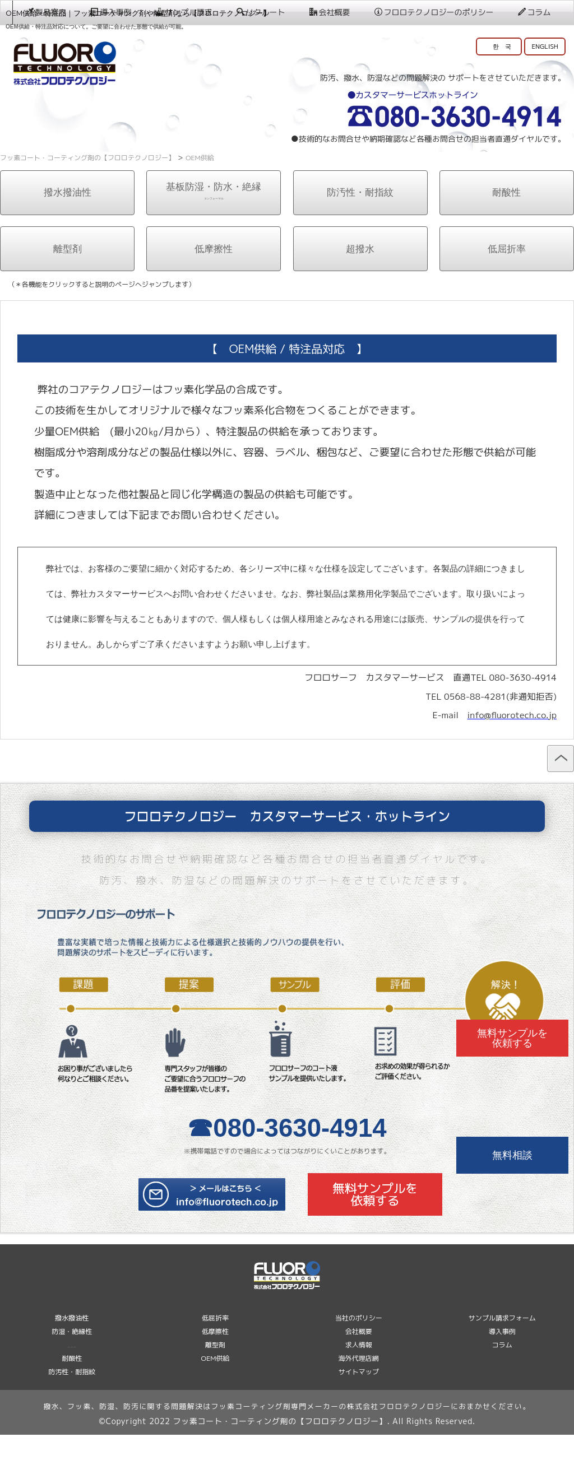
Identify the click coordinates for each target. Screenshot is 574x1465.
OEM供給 (215, 1388)
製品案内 (45, 163)
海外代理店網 (359, 1388)
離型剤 (67, 278)
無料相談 (512, 1155)
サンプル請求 (183, 163)
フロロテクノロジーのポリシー (433, 163)
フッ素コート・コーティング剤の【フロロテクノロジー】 (280, 1451)
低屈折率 (507, 278)
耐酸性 (506, 222)
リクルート (260, 163)
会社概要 (329, 163)
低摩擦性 (214, 278)
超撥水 (360, 278)
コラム (533, 163)
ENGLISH (544, 45)
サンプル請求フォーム (502, 1348)
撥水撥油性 (67, 222)
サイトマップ (359, 1402)
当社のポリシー (358, 1348)
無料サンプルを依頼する (512, 1038)
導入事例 (110, 163)
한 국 (502, 45)
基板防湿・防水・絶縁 (214, 221)
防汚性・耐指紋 (360, 222)
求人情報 (358, 1375)
